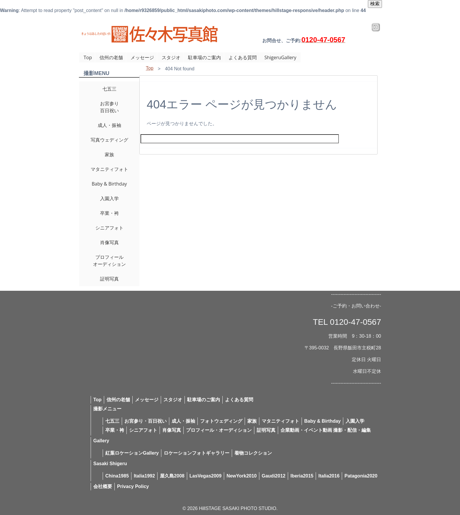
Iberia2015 (301, 475)
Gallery (101, 440)
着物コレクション (253, 453)
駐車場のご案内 (204, 57)
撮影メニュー (107, 408)
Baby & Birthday (109, 184)
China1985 (117, 475)
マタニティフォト (109, 169)
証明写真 (109, 279)
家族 (109, 154)
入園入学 (109, 198)
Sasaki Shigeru (110, 463)
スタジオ (171, 57)
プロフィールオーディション (109, 260)
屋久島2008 (172, 475)
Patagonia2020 (360, 475)
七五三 (109, 89)
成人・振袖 (109, 125)
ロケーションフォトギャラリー (196, 453)
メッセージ (142, 57)
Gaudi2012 (273, 475)
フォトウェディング (221, 421)
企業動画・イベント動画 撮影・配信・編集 (325, 430)
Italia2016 (328, 475)
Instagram (375, 27)
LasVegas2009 (205, 475)
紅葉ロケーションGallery (132, 453)
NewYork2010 (241, 475)
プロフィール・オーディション (219, 430)
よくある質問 (243, 57)
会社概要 (102, 486)
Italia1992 (144, 475)
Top (88, 57)
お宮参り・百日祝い (145, 421)
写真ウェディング (109, 140)
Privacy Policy (133, 486)
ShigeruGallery (280, 57)
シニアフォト (109, 228)
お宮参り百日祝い (109, 107)
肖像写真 (109, 242)
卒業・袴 (109, 213)
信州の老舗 (111, 57)
